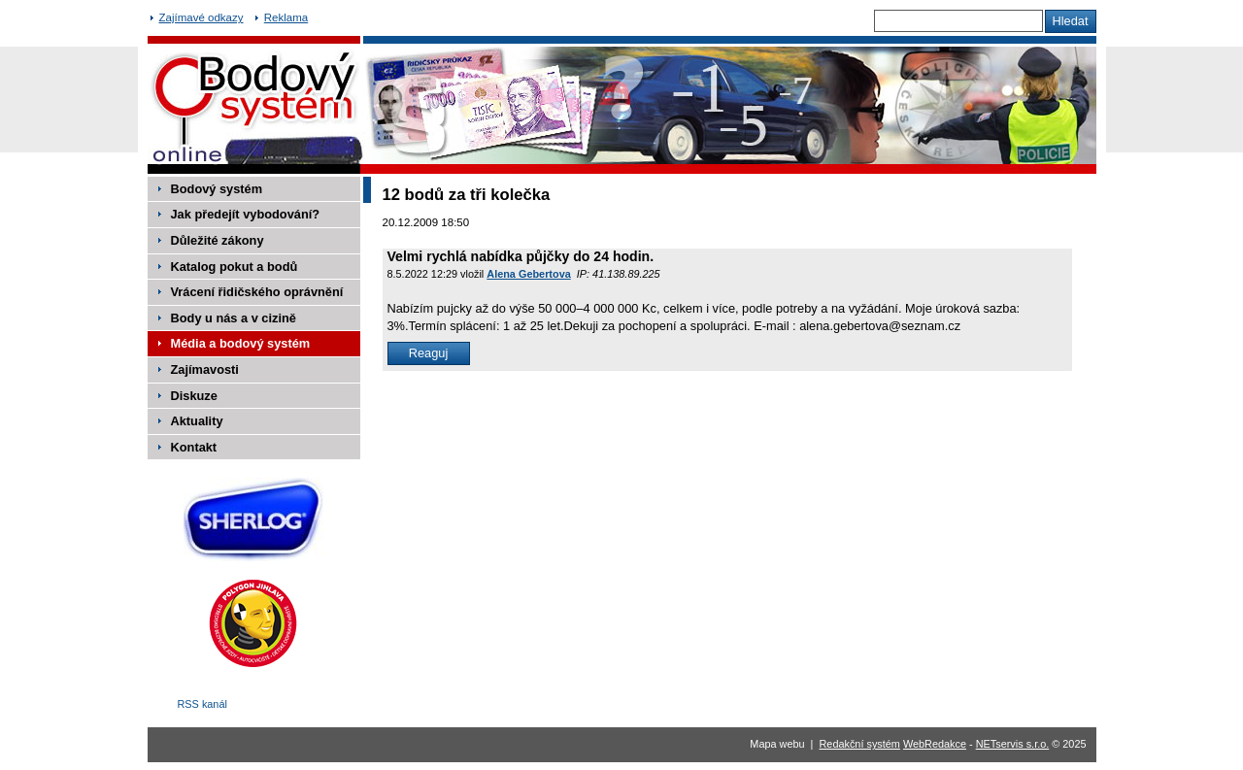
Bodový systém (217, 189)
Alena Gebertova (528, 274)
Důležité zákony (217, 240)
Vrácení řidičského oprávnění (257, 292)
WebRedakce (934, 744)
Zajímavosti (205, 369)
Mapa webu (777, 744)
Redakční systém (860, 744)
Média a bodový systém (241, 343)
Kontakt (194, 447)
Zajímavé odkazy (201, 17)
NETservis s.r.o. (1013, 744)
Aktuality (197, 421)
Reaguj (429, 353)
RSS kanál (202, 704)
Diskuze (194, 395)
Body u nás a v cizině (233, 318)
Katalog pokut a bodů (234, 266)
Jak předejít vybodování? (245, 214)
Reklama (286, 17)
